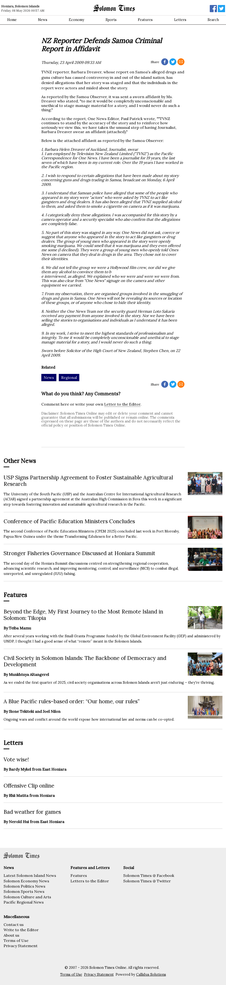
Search (213, 20)
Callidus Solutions (151, 974)
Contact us (14, 924)
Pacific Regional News (24, 902)
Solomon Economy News (26, 881)
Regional (69, 377)
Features (145, 20)
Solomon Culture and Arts (27, 897)
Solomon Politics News (24, 886)
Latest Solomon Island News (30, 875)
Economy (76, 20)
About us (11, 935)
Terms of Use (16, 940)
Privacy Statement (21, 945)
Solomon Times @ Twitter (147, 881)
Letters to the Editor (89, 881)
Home (12, 20)
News (42, 20)
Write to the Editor (21, 929)
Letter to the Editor (122, 404)
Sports (111, 20)
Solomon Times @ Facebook (148, 875)
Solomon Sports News (24, 891)
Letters (180, 20)
